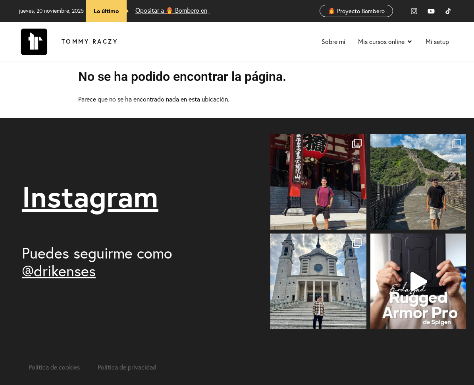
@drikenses (59, 270)
